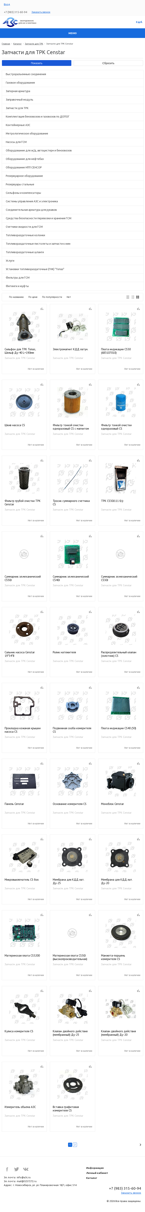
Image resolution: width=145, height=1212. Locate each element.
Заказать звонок (41, 12)
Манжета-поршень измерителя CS (113, 957)
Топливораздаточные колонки (25, 235)
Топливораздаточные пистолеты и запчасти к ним (38, 243)
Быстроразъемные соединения (26, 74)
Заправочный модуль (19, 99)
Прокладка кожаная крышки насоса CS (23, 730)
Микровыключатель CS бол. (22, 879)
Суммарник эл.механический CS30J (119, 578)
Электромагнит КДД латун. (70, 349)
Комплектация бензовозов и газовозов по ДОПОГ (37, 116)
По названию (16, 297)
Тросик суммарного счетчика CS (71, 502)
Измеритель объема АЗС (20, 1107)
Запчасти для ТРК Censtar (20, 358)
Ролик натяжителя (64, 652)
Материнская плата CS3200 (22, 955)
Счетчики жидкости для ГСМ (24, 226)
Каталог (17, 44)
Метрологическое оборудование (27, 133)
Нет (69, 297)
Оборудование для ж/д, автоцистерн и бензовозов (39, 150)
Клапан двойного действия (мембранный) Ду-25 (70, 1033)
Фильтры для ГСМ (18, 277)
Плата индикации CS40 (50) (118, 728)
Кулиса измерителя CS (19, 1031)
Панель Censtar (14, 804)
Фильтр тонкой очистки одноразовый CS (116, 426)
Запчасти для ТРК (34, 44)
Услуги (10, 260)
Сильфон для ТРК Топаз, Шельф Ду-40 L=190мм (20, 351)
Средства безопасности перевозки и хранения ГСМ (38, 218)
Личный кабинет (97, 1173)
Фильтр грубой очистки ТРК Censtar (23, 502)
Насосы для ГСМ (16, 142)
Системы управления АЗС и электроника (32, 201)
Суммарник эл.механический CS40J (71, 578)
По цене (33, 297)
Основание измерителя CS (69, 804)
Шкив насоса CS (15, 425)
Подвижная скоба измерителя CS (72, 730)
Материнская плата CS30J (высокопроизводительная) (70, 957)
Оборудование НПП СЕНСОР (24, 167)
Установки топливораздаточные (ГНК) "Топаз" (35, 269)
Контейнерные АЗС (18, 125)
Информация (95, 1168)
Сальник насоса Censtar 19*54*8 (20, 654)
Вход (7, 4)
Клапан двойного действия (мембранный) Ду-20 (118, 1033)
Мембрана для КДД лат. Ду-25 (68, 881)
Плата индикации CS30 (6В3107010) (116, 351)
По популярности (52, 297)
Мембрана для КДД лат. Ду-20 (116, 881)
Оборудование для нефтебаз (25, 158)
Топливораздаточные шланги (25, 252)
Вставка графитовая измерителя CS (66, 1108)
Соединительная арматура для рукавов (31, 209)
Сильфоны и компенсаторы (23, 192)
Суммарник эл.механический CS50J (23, 578)
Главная (6, 44)
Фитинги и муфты (17, 286)
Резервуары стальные (20, 184)
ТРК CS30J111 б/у (112, 501)
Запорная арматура (18, 91)
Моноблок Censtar (112, 804)
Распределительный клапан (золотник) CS (118, 654)
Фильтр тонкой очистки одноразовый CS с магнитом (71, 426)
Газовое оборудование (20, 82)
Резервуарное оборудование (24, 175)
